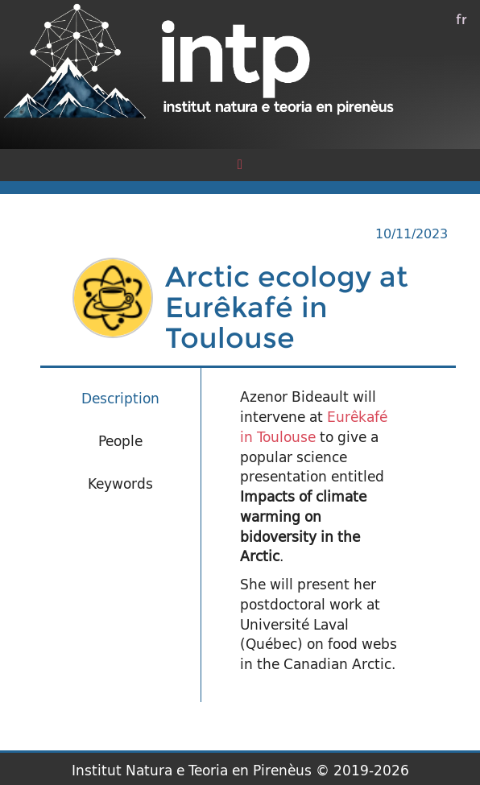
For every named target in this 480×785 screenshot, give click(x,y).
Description (120, 398)
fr (461, 18)
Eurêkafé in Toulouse (313, 426)
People (120, 440)
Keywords (120, 483)
